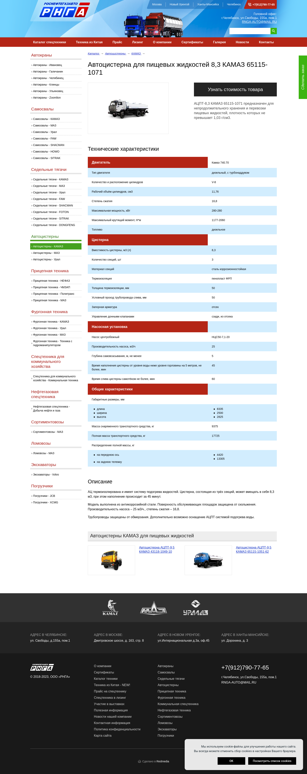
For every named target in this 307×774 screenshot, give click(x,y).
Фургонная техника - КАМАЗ (51, 321)
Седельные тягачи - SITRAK (51, 218)
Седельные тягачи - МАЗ (49, 185)
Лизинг (137, 42)
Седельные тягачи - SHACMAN (53, 205)
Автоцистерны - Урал (46, 259)
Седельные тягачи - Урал (49, 192)
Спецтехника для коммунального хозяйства (47, 361)
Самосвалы (42, 109)
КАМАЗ (136, 53)
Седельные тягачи (48, 169)
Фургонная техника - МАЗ (49, 334)
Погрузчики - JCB (44, 495)
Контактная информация (112, 723)
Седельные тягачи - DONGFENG (54, 225)
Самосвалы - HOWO (46, 151)
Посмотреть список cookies (272, 761)
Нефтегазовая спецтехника (44, 394)
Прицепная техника (50, 270)
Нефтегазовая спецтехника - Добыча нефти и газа (51, 408)
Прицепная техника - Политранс (53, 293)
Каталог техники (106, 678)
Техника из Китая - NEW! (112, 685)
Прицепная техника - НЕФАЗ (51, 280)
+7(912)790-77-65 (264, 4)
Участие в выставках (109, 704)
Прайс (117, 42)
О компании (162, 42)
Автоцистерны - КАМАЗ (48, 246)
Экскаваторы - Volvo (46, 474)
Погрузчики (42, 486)
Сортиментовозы (47, 422)
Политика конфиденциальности (117, 729)
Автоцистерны (45, 236)
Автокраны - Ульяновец (48, 91)
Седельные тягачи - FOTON (51, 212)
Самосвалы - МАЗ (44, 125)
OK (231, 761)
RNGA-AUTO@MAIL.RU (259, 22)
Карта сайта (102, 735)
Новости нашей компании (113, 716)
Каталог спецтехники (49, 42)
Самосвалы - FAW (44, 138)
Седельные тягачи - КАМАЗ (50, 179)
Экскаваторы (43, 464)
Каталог (94, 53)
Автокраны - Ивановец (47, 65)
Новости (242, 42)
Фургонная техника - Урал (49, 328)
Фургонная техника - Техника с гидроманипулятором (52, 343)
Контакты (266, 42)
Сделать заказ (303, 77)
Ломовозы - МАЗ (43, 453)
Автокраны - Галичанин (48, 71)
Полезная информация (111, 710)
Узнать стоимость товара (235, 89)
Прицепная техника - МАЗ (49, 300)
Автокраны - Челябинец (48, 78)
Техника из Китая (89, 42)
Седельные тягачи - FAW (49, 199)
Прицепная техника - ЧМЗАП (51, 287)
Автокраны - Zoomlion (47, 97)
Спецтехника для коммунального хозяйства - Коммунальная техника (55, 378)
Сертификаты (192, 42)
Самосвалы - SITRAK (47, 158)
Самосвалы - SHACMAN (48, 145)
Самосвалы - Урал (45, 132)
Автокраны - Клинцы (46, 84)
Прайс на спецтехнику (110, 691)
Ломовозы (41, 443)
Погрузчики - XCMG (45, 502)
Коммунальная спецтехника (178, 704)
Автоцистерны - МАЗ (46, 252)
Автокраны (41, 55)
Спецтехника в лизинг (110, 697)
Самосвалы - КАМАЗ (46, 119)
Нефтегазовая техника (174, 710)
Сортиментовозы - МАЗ (48, 431)
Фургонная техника (49, 311)
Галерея (219, 42)
